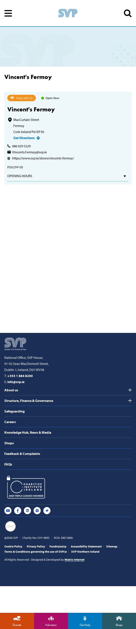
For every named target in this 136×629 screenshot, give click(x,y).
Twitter (47, 510)
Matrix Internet (74, 560)
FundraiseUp (57, 546)
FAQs (8, 464)
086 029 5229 (21, 146)
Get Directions (24, 138)
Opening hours (19, 176)
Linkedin (27, 510)
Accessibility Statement (86, 546)
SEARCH (128, 13)
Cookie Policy (13, 546)
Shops (9, 443)
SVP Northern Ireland (85, 552)
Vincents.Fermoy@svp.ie (29, 152)
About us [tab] (11, 390)
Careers (10, 422)
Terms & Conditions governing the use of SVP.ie (35, 552)
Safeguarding (14, 411)
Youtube (8, 510)
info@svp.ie (15, 382)
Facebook (17, 510)
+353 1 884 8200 (20, 376)
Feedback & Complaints (22, 453)
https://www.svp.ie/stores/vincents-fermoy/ (43, 158)
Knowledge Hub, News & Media (27, 432)
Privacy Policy (36, 546)
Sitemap (111, 546)
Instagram (37, 510)
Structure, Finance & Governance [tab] (28, 400)
